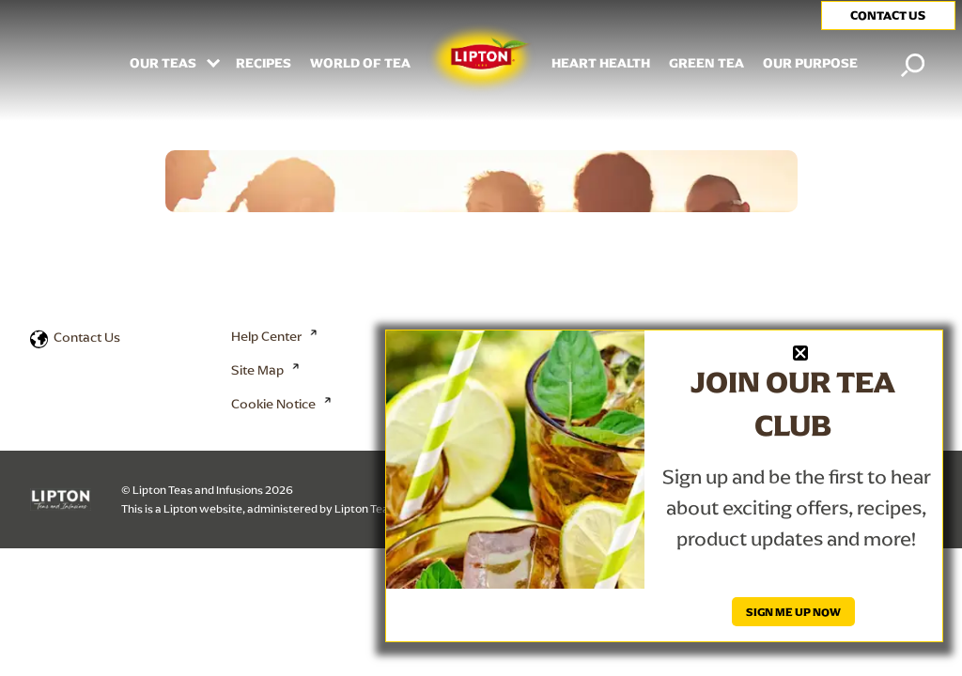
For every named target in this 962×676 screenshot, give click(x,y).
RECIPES (263, 63)
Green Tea (706, 63)
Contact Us (87, 337)
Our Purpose (810, 63)
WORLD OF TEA (360, 63)
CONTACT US (887, 15)
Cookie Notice (273, 403)
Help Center (266, 336)
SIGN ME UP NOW (793, 612)
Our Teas (164, 63)
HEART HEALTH (600, 63)
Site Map (257, 369)
